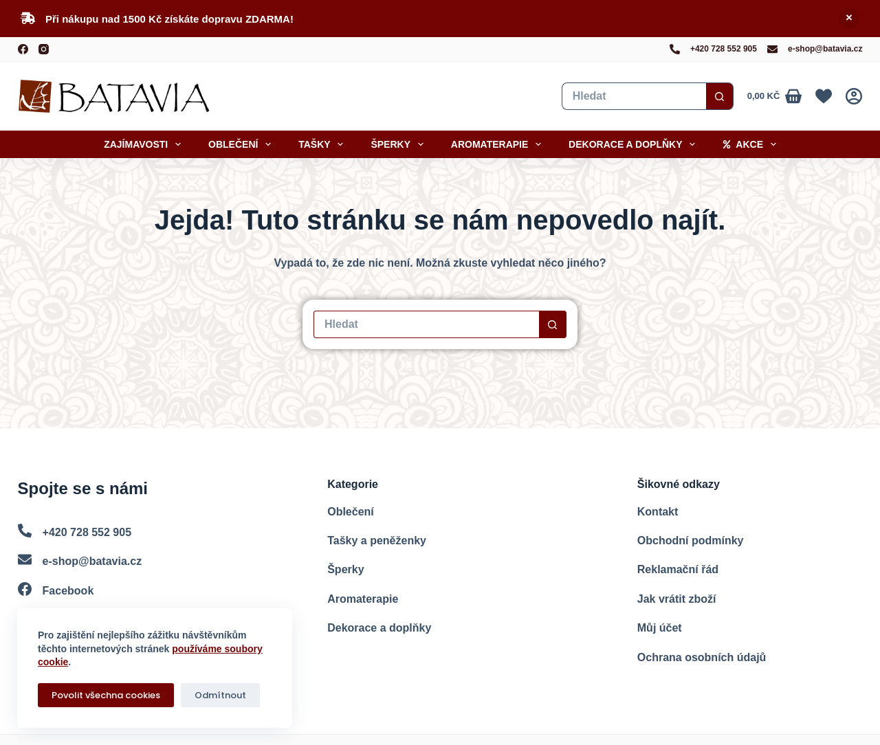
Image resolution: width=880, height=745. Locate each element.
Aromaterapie (499, 144)
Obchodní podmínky (690, 540)
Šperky (399, 144)
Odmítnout (220, 695)
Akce (752, 144)
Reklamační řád (677, 569)
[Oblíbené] (823, 96)
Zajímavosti (145, 144)
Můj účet (659, 628)
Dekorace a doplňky (635, 144)
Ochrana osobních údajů (702, 657)
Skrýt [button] (849, 18)
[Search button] (720, 96)
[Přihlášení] (854, 96)
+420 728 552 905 (723, 49)
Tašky (323, 144)
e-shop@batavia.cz (825, 49)
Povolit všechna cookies (106, 695)
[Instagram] (43, 49)
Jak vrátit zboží (676, 599)
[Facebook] (23, 49)
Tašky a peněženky (376, 540)
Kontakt (658, 512)
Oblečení (242, 144)
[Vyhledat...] (634, 96)
